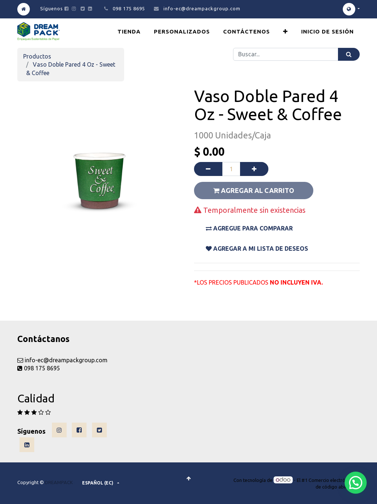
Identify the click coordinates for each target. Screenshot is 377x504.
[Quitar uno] (208, 169)
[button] (285, 31)
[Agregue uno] (254, 169)
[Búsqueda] (349, 54)
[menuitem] (129, 31)
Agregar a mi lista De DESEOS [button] (257, 248)
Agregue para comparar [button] (249, 228)
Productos (37, 56)
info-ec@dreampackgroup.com (201, 8)
